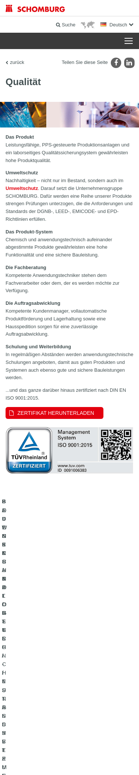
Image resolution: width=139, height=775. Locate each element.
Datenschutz (66, 749)
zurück (17, 62)
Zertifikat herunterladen (55, 413)
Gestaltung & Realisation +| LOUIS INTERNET (69, 760)
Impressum (43, 749)
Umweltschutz (22, 188)
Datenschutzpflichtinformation (106, 749)
